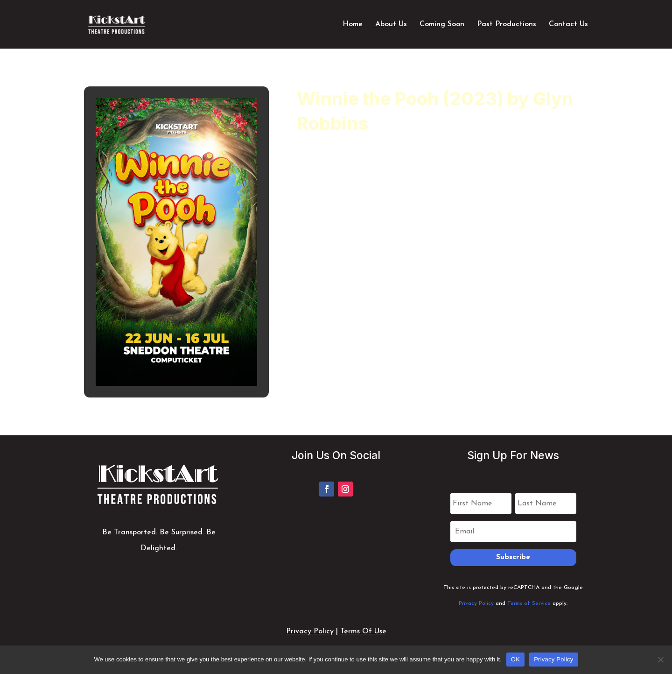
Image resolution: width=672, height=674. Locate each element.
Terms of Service (529, 603)
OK (515, 659)
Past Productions (506, 24)
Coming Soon (442, 24)
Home (353, 24)
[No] (660, 659)
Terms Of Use (363, 631)
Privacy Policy (476, 603)
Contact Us (568, 24)
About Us (391, 24)
